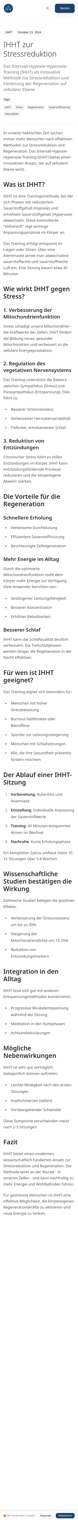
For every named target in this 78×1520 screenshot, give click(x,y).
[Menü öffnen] (47, 8)
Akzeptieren (65, 1515)
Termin (65, 8)
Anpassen (45, 1515)
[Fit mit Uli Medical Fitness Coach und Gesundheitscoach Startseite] (8, 8)
